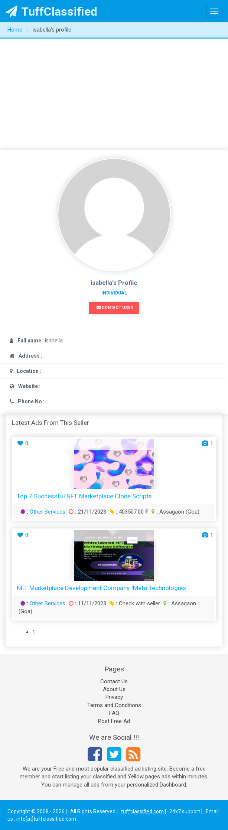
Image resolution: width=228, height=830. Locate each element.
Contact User (115, 307)
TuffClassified (51, 11)
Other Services (47, 511)
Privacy (114, 697)
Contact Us (114, 681)
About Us (114, 689)
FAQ (114, 713)
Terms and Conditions (114, 705)
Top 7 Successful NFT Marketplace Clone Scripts (84, 496)
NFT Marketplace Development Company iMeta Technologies (101, 588)
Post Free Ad (114, 721)
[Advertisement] (114, 94)
